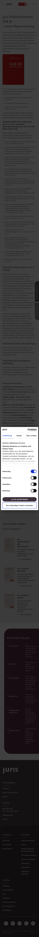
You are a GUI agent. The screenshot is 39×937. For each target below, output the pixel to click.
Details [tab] (19, 435)
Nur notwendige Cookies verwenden (19, 505)
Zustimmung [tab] (7, 435)
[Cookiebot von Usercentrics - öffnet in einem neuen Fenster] (28, 430)
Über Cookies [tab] (31, 435)
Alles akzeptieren (19, 499)
